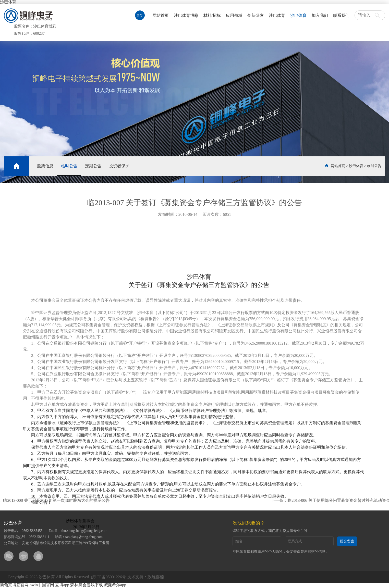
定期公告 (93, 166)
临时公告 (69, 166)
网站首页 (160, 15)
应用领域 (234, 15)
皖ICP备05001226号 (108, 577)
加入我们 (320, 15)
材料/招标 (212, 15)
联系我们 (341, 15)
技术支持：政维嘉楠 (145, 577)
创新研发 (255, 15)
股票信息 (45, 166)
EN (139, 16)
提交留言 (347, 541)
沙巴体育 (277, 15)
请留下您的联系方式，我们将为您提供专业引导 (270, 531)
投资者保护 (119, 166)
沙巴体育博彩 (186, 15)
